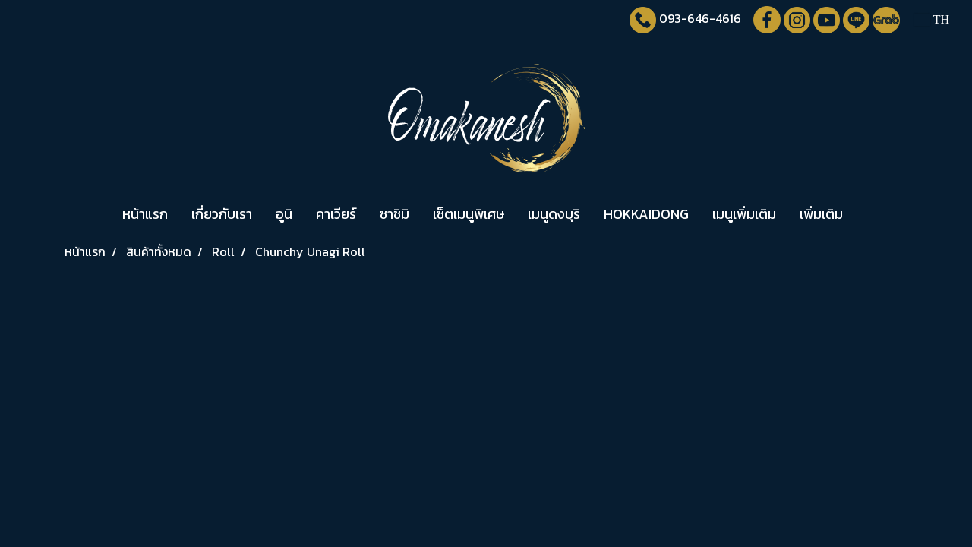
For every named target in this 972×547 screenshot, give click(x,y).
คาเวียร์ (336, 214)
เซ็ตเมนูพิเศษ (468, 214)
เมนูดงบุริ (554, 214)
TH (931, 19)
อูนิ (284, 214)
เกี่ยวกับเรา (221, 214)
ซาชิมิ (394, 214)
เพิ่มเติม (821, 214)
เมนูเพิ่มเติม (744, 214)
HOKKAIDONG (646, 214)
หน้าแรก (145, 214)
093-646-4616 (700, 18)
